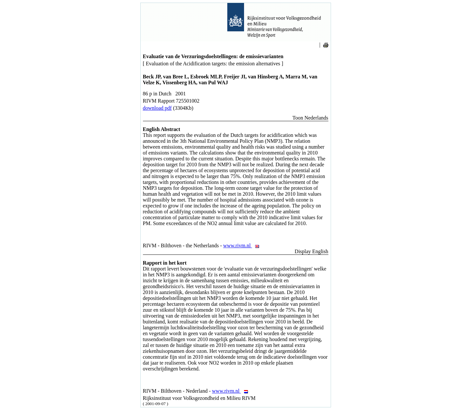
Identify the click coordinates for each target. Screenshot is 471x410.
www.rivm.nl (243, 245)
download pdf (157, 108)
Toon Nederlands (310, 118)
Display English (311, 251)
